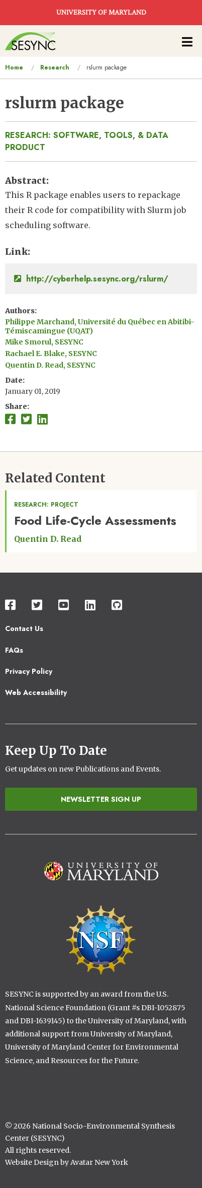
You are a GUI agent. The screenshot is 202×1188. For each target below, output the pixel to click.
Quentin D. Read (47, 539)
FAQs (14, 650)
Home (14, 67)
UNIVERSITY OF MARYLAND (101, 12)
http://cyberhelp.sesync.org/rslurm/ (91, 279)
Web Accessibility (36, 692)
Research (54, 67)
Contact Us (24, 628)
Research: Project (46, 504)
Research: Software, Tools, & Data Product (86, 141)
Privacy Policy (28, 671)
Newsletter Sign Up (101, 799)
